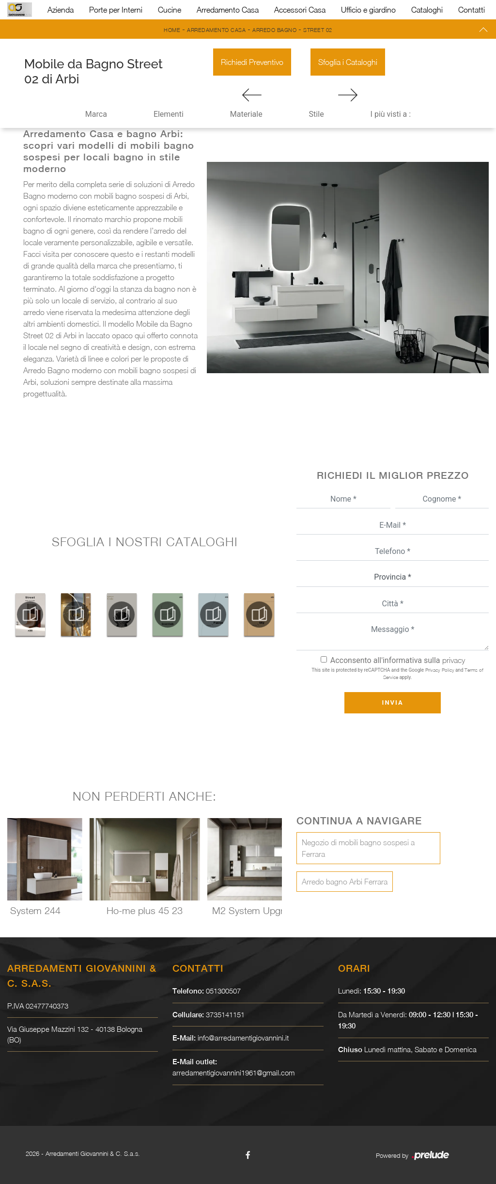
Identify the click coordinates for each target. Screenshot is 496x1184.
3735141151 (225, 1014)
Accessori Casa (300, 9)
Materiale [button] (246, 114)
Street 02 (317, 30)
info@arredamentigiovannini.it (243, 1037)
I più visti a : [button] (391, 114)
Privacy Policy (439, 670)
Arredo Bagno (274, 30)
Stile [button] (316, 114)
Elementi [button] (169, 114)
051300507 (223, 990)
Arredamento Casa (228, 9)
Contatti (471, 9)
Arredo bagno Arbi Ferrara (345, 881)
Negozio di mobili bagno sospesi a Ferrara (358, 848)
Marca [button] (96, 114)
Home (172, 30)
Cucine (169, 9)
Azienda (60, 9)
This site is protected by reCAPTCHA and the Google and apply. (397, 673)
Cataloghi (427, 9)
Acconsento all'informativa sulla (397, 660)
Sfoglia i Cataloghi (347, 62)
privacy (453, 660)
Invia (392, 702)
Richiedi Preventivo (252, 62)
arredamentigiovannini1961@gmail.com (234, 1072)
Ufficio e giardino (368, 9)
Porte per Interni (115, 9)
